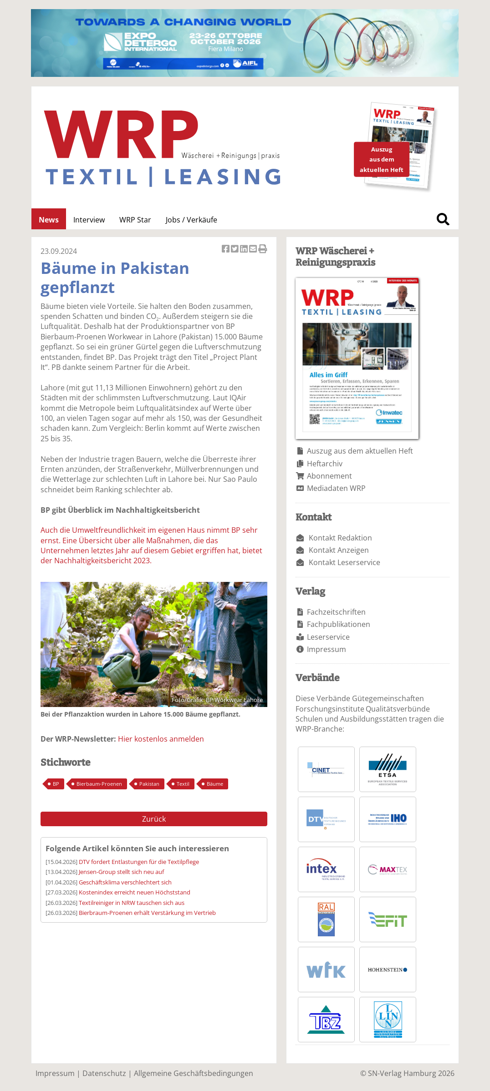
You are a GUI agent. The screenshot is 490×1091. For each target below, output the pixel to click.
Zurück (154, 819)
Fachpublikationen (338, 624)
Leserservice (328, 637)
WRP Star (135, 220)
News (49, 220)
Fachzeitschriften (336, 612)
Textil (183, 783)
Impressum (326, 649)
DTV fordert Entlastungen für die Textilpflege (139, 862)
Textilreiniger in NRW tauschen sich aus (131, 903)
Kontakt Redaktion (340, 538)
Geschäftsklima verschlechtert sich (125, 882)
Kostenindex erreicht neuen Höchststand (134, 892)
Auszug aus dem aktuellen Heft (360, 451)
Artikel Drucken (262, 249)
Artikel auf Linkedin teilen (244, 249)
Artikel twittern (235, 249)
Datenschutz (104, 1073)
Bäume (215, 783)
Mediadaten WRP (336, 488)
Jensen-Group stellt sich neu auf (121, 872)
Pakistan (149, 783)
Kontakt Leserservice (344, 562)
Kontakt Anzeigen (339, 550)
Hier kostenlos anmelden (161, 739)
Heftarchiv (324, 464)
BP (56, 783)
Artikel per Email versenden (253, 249)
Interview (89, 220)
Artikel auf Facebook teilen (226, 249)
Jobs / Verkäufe (191, 220)
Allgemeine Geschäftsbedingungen (193, 1073)
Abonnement (329, 476)
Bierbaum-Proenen (99, 783)
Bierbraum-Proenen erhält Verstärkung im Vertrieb (147, 913)
